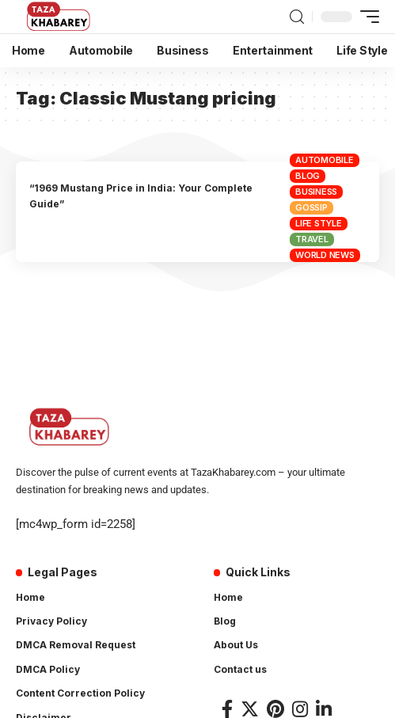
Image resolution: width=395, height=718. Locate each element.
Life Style (318, 223)
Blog (307, 175)
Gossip (311, 207)
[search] (297, 17)
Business (316, 191)
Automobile (324, 159)
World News (325, 254)
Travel (312, 239)
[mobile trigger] (365, 16)
